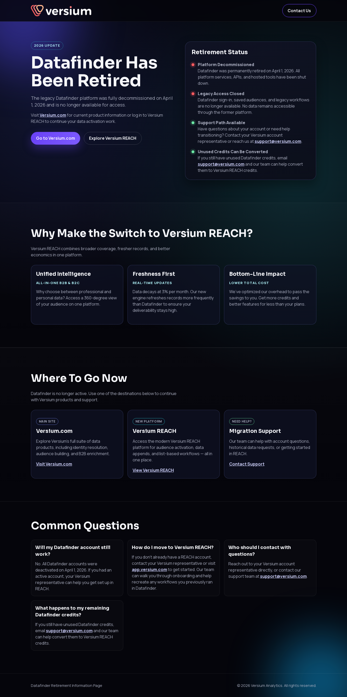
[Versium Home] (62, 10)
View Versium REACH (153, 470)
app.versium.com (149, 569)
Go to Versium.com (55, 138)
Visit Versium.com (54, 464)
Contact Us (299, 10)
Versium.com (53, 115)
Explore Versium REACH (112, 138)
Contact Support (246, 464)
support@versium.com (278, 141)
